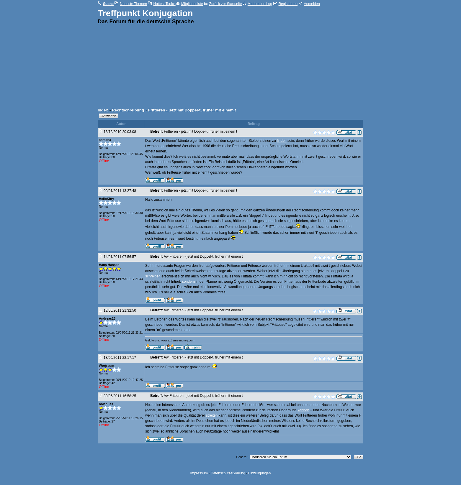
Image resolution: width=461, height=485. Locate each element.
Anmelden (309, 4)
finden (282, 141)
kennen (303, 410)
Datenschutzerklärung (228, 473)
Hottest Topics (162, 4)
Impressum (199, 473)
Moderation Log (257, 4)
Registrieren (285, 4)
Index (103, 110)
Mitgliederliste (189, 4)
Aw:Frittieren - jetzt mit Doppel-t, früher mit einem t (203, 256)
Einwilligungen (259, 473)
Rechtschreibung (128, 110)
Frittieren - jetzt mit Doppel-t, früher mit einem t (192, 110)
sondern (188, 282)
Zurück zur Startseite (223, 4)
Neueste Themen (131, 4)
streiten (212, 415)
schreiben (153, 276)
